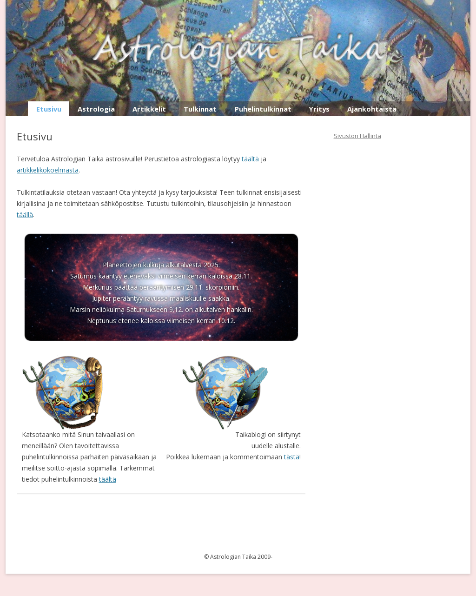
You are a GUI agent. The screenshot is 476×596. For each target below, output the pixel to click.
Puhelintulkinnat (263, 108)
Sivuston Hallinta (357, 136)
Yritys (319, 108)
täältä (250, 158)
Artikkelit (149, 108)
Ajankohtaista (372, 108)
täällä (25, 214)
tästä (291, 456)
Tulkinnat (200, 108)
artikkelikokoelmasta (48, 170)
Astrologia (96, 108)
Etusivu (48, 108)
